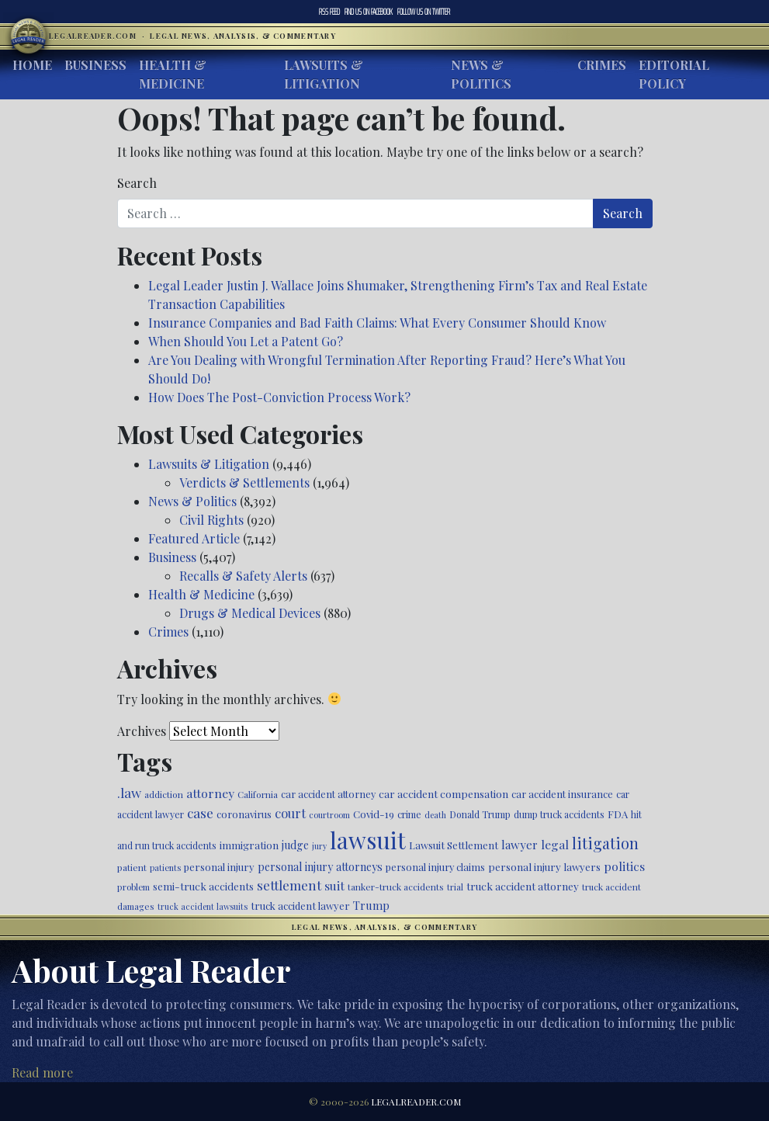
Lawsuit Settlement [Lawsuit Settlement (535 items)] (453, 845)
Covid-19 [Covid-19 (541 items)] (373, 814)
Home (32, 65)
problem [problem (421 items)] (133, 887)
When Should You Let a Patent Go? (245, 341)
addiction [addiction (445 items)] (163, 794)
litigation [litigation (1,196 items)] (605, 843)
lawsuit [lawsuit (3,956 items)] (368, 839)
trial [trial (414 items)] (455, 887)
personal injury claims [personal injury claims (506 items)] (435, 866)
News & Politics (481, 74)
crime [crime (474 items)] (409, 814)
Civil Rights (211, 520)
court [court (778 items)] (290, 812)
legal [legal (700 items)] (555, 844)
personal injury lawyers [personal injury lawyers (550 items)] (544, 866)
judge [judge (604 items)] (295, 845)
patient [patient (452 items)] (132, 867)
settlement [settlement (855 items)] (289, 885)
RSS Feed (329, 12)
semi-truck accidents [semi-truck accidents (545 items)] (203, 886)
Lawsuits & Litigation (323, 74)
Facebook (369, 12)
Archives (141, 731)
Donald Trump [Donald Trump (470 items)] (480, 814)
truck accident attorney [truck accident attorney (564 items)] (522, 886)
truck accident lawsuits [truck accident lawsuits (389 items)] (203, 906)
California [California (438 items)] (257, 794)
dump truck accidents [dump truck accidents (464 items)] (559, 814)
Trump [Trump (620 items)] (371, 905)
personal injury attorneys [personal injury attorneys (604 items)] (320, 866)
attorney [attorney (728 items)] (210, 793)
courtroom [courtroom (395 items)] (329, 815)
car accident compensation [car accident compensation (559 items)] (443, 793)
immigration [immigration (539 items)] (249, 845)
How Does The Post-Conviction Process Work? (279, 397)
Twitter (423, 12)
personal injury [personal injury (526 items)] (219, 866)
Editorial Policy (674, 74)
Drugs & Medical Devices (249, 613)
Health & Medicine (172, 74)
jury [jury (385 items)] (319, 846)
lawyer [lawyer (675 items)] (519, 844)
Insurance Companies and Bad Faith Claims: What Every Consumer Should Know (377, 322)
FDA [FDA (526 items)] (618, 814)
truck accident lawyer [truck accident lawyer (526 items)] (300, 905)
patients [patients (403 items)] (165, 867)
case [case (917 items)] (200, 812)
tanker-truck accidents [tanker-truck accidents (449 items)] (396, 886)
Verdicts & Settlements (244, 482)
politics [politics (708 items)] (624, 866)
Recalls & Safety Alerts (243, 575)
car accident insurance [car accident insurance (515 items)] (562, 793)
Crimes (601, 65)
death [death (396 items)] (435, 815)
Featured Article (194, 538)
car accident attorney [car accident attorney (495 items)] (328, 793)
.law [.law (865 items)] (129, 792)
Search (137, 183)
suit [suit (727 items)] (334, 885)
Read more (42, 1072)
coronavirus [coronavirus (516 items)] (244, 814)
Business (95, 65)
